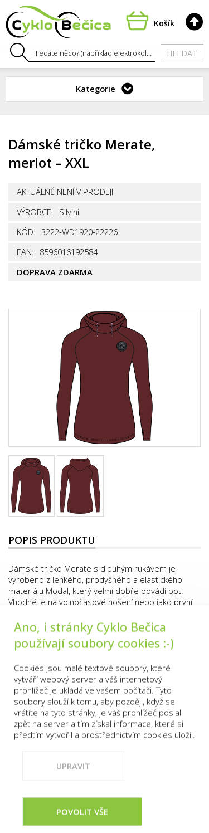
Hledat (182, 53)
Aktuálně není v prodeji (65, 191)
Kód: (26, 231)
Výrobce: (35, 211)
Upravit (73, 784)
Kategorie (95, 88)
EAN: (25, 251)
